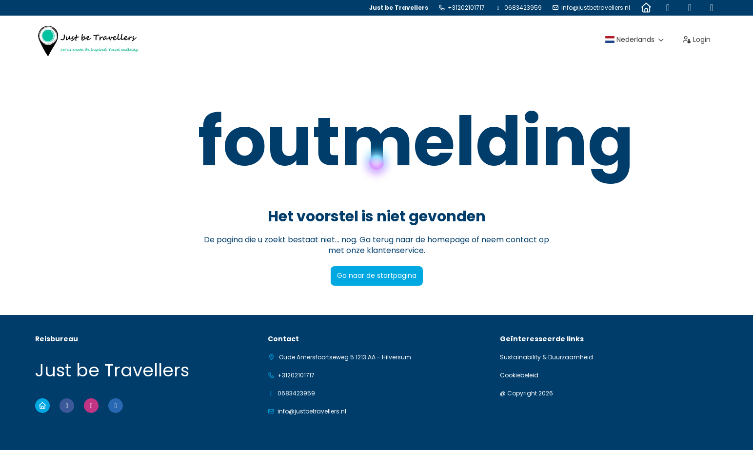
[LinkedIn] (712, 8)
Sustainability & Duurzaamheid (546, 357)
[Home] (646, 8)
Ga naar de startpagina (376, 275)
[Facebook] (668, 8)
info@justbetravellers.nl (595, 8)
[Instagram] (690, 8)
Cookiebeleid (519, 375)
